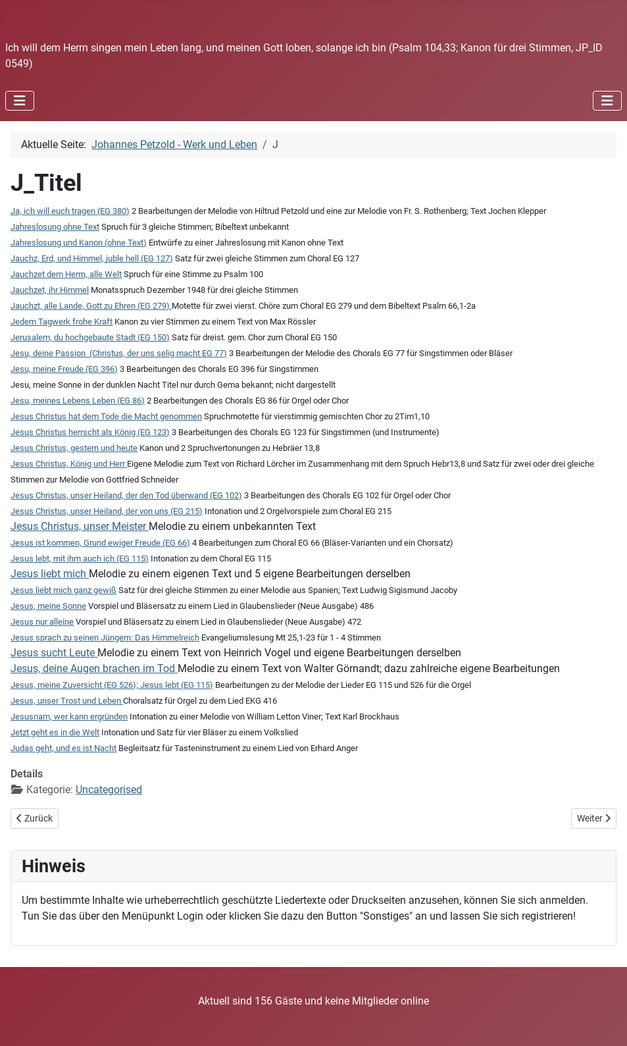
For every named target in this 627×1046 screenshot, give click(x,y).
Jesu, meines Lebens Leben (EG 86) (78, 400)
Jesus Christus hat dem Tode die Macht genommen (106, 416)
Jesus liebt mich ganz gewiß (63, 590)
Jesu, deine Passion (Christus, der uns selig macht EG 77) (119, 353)
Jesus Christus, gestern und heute (74, 448)
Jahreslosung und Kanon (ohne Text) (79, 243)
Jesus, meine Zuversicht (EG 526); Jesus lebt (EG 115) (112, 685)
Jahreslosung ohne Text (55, 227)
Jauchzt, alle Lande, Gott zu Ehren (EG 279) (91, 306)
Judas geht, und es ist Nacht (63, 748)
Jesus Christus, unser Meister (80, 526)
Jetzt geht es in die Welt (55, 732)
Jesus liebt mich (50, 573)
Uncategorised (109, 789)
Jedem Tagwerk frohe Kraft (62, 322)
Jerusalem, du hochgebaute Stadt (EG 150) (90, 337)
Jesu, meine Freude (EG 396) (64, 369)
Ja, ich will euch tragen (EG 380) (70, 211)
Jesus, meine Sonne (48, 606)
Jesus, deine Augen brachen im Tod (94, 668)
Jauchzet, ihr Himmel (50, 290)
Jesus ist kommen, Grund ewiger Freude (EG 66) (100, 543)
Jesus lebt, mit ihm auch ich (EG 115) (80, 558)
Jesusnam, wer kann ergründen (69, 716)
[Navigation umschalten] (19, 101)
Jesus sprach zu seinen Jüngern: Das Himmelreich (105, 637)
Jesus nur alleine (42, 622)
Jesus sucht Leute (54, 652)
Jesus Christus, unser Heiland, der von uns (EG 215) (107, 511)
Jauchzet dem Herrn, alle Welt (66, 274)
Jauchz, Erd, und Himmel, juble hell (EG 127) (92, 258)
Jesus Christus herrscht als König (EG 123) (90, 432)
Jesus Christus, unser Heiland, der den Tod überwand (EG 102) (126, 495)
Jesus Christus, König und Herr (69, 464)
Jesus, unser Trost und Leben (67, 701)
